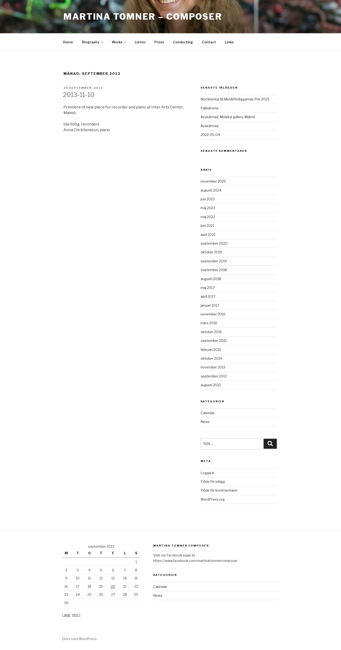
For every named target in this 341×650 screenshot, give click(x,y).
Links (229, 42)
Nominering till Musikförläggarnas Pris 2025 (235, 99)
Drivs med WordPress (79, 639)
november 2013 (213, 367)
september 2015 (214, 341)
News (205, 422)
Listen (140, 42)
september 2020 (214, 243)
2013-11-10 (78, 94)
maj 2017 (208, 288)
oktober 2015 (211, 332)
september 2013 (214, 376)
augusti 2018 (211, 279)
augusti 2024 (211, 190)
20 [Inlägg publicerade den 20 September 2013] (113, 586)
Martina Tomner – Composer (142, 16)
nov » (76, 615)
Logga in (207, 473)
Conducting (183, 42)
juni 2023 (208, 199)
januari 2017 (210, 305)
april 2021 (208, 235)
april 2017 (208, 296)
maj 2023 (208, 208)
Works (119, 42)
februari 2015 (211, 350)
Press (159, 42)
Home (68, 42)
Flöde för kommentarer (219, 490)
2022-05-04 (210, 135)
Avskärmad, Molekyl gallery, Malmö (228, 117)
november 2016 (213, 314)
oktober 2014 (211, 358)
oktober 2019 (211, 252)
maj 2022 (208, 217)
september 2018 (214, 270)
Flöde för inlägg (213, 482)
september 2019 (214, 261)
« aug (66, 615)
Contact (209, 42)
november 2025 (213, 181)
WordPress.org (213, 499)
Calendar (208, 413)
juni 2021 (207, 226)
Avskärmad (209, 126)
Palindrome (210, 108)
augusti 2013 (211, 385)
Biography (93, 42)
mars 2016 (209, 323)
